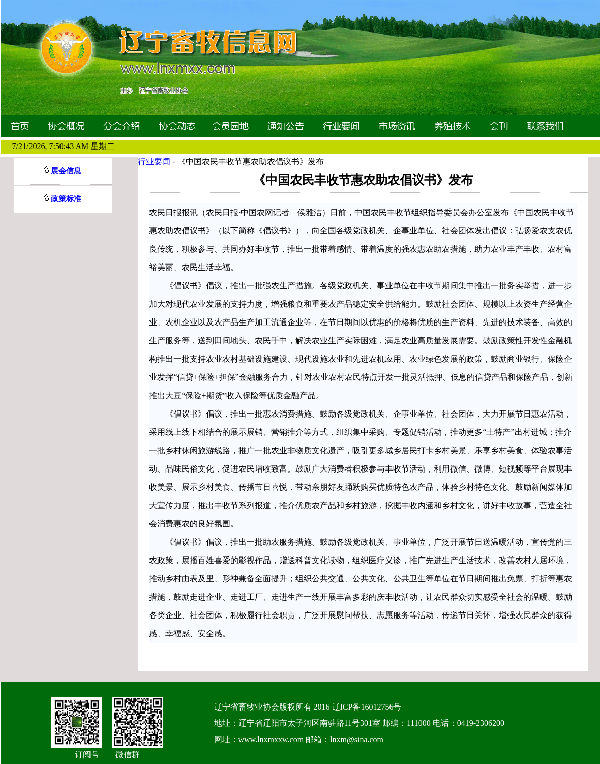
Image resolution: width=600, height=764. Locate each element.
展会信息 (66, 171)
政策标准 (66, 199)
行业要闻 (154, 161)
